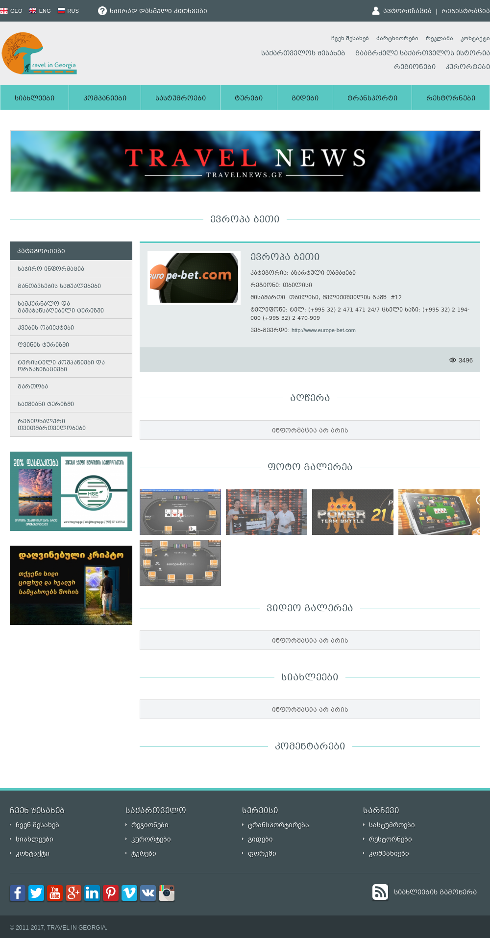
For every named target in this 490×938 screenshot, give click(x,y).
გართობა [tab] (31, 387)
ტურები (249, 99)
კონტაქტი (475, 38)
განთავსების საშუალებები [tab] (57, 286)
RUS (68, 11)
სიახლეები (34, 99)
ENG (40, 11)
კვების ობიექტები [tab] (43, 328)
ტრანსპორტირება (278, 825)
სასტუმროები (180, 99)
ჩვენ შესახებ (350, 38)
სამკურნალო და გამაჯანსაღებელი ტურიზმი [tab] (58, 307)
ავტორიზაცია (407, 11)
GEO (11, 11)
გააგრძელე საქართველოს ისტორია (422, 54)
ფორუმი (262, 853)
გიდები (305, 99)
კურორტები (467, 67)
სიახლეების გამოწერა (435, 893)
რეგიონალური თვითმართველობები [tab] (49, 425)
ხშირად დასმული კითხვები (152, 11)
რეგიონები (415, 67)
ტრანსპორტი (372, 99)
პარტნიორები (397, 38)
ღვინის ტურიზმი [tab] (41, 345)
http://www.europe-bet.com (324, 330)
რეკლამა (439, 38)
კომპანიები (104, 99)
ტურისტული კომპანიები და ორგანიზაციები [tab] (59, 366)
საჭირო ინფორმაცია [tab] (49, 269)
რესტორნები (450, 99)
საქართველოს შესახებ (303, 54)
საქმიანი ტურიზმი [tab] (43, 404)
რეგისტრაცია (465, 11)
